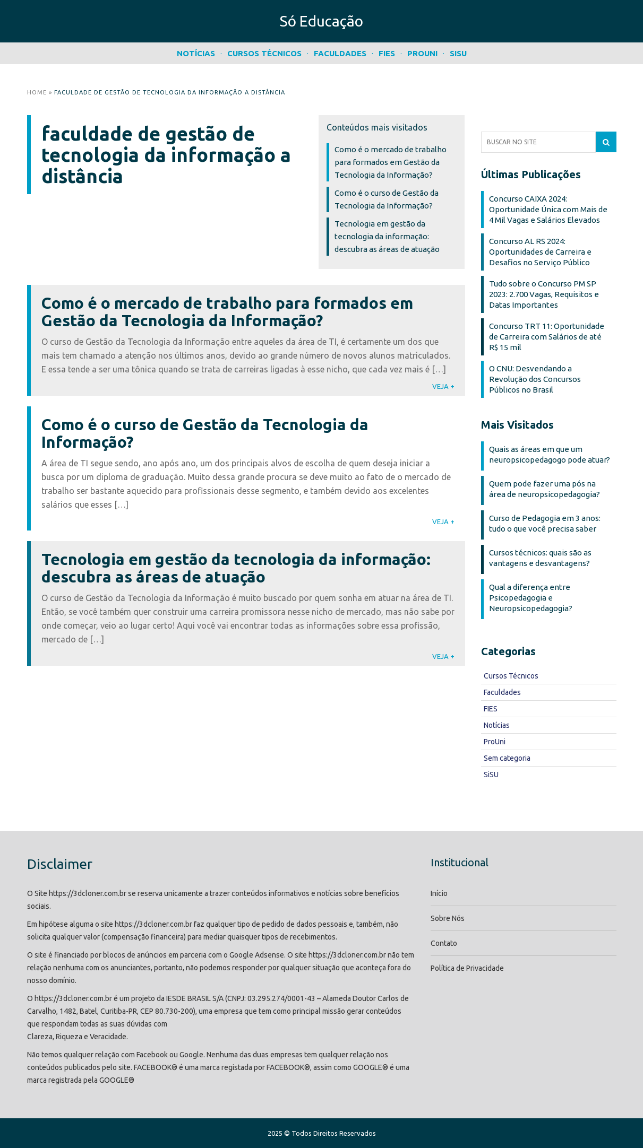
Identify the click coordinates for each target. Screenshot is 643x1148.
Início (439, 893)
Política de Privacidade (467, 968)
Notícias (196, 53)
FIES (387, 53)
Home (37, 92)
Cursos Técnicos (264, 53)
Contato (444, 943)
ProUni (422, 53)
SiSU (458, 53)
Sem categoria (507, 758)
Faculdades (340, 53)
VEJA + (443, 386)
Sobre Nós (448, 918)
